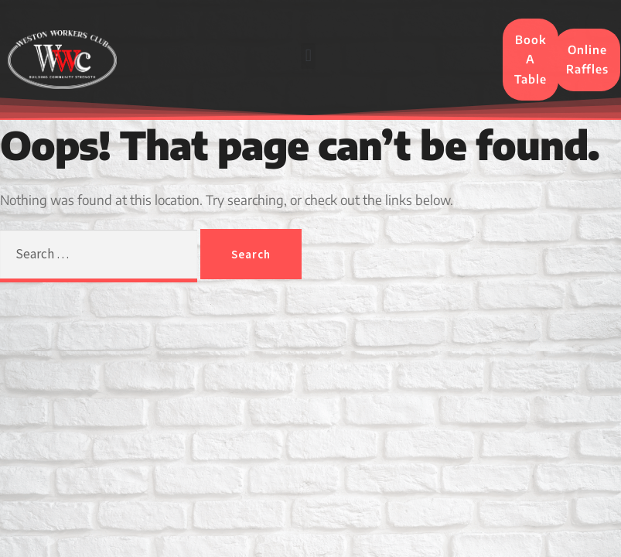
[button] (308, 56)
